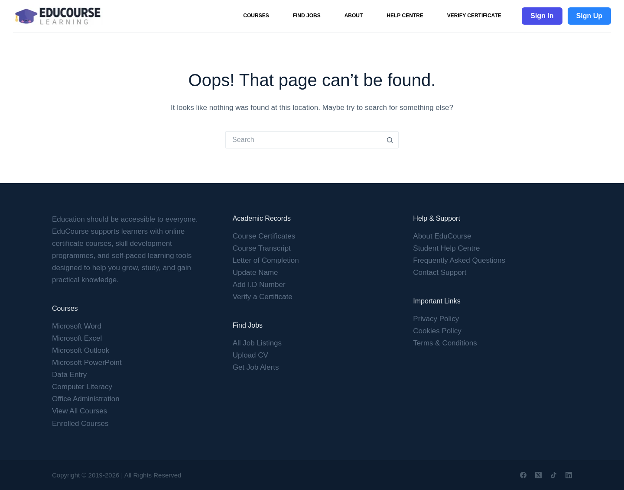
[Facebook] (523, 475)
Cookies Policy (437, 331)
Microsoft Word (76, 326)
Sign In (541, 15)
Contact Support (439, 272)
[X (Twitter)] (538, 475)
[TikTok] (553, 475)
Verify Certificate (474, 16)
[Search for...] (303, 139)
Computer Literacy (82, 387)
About (353, 16)
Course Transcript (262, 248)
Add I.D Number (259, 284)
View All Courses (79, 411)
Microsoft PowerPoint (87, 362)
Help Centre (405, 16)
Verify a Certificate (262, 297)
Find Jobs (307, 16)
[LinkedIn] (569, 475)
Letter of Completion (266, 260)
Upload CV (250, 355)
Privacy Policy (436, 319)
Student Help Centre (446, 248)
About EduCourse (442, 236)
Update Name (255, 272)
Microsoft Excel (77, 338)
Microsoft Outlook (80, 350)
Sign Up (589, 15)
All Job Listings (257, 343)
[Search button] (390, 139)
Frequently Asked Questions (459, 260)
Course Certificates (264, 236)
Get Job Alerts (256, 367)
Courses (256, 16)
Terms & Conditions (445, 343)
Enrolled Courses (80, 423)
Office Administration (86, 399)
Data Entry (69, 375)
